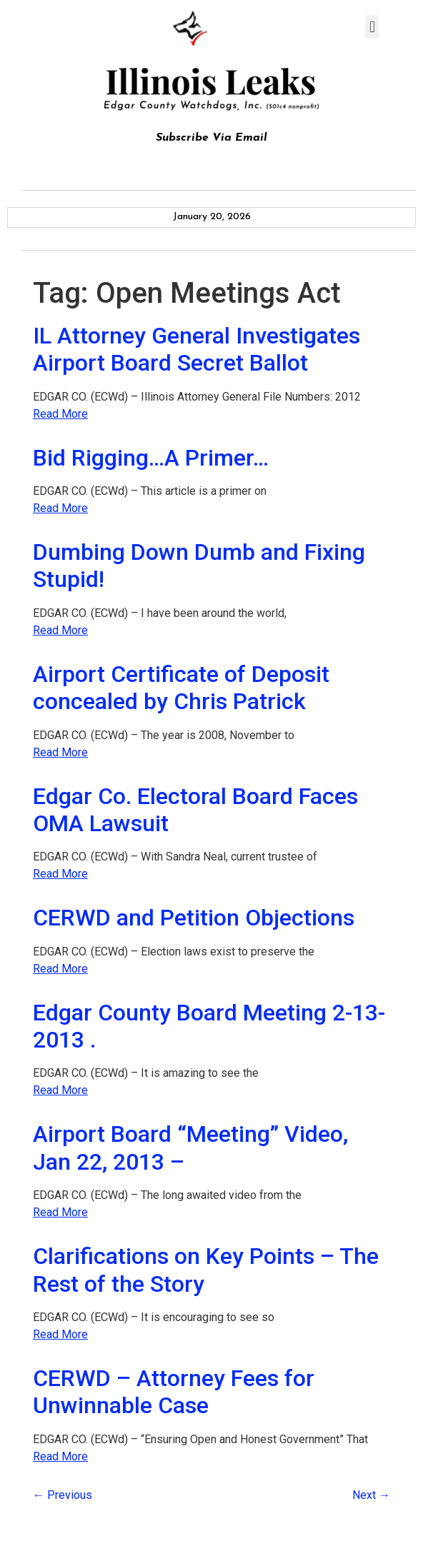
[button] (372, 27)
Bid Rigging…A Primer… (151, 457)
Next (371, 1495)
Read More (60, 414)
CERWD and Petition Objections (193, 917)
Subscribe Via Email (211, 138)
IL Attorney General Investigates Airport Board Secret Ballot (196, 349)
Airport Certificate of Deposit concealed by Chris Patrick (181, 688)
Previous (62, 1495)
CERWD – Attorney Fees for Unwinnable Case (173, 1392)
